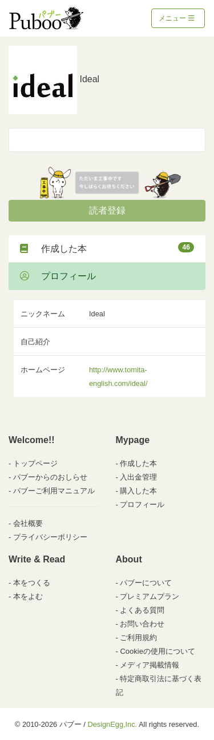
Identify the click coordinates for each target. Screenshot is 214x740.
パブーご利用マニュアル (54, 490)
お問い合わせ (142, 624)
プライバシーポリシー (50, 537)
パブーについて (146, 582)
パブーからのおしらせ (50, 477)
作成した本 (107, 248)
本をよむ (28, 596)
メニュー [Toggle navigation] (177, 18)
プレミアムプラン (149, 596)
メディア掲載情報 (149, 665)
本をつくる (31, 582)
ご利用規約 (138, 637)
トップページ (35, 463)
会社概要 (28, 523)
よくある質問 (142, 610)
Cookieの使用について (157, 651)
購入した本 (138, 490)
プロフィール (58, 276)
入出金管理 (138, 477)
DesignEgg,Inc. (112, 724)
